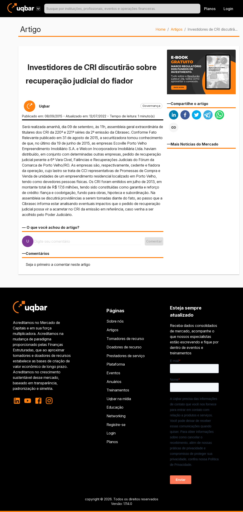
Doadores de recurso (124, 347)
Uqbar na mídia (118, 398)
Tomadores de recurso (125, 338)
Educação (114, 407)
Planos (210, 8)
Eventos (113, 373)
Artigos (177, 29)
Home (161, 29)
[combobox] (122, 8)
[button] (151, 106)
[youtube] (27, 400)
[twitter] (196, 115)
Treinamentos (117, 390)
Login (111, 433)
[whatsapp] (219, 115)
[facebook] (185, 115)
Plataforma (115, 364)
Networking (116, 416)
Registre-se (116, 424)
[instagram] (49, 400)
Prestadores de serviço (125, 355)
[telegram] (208, 115)
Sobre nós (115, 321)
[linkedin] (173, 115)
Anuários (113, 381)
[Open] (198, 8)
